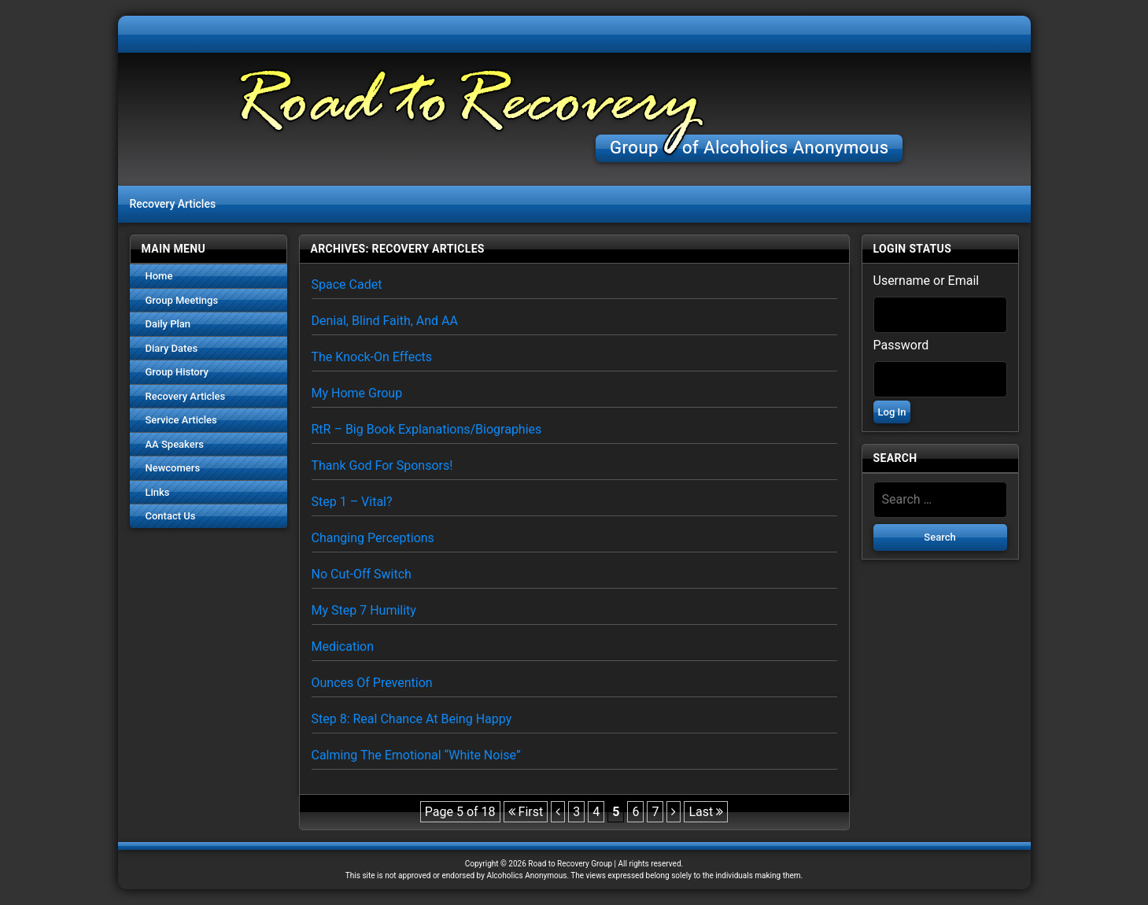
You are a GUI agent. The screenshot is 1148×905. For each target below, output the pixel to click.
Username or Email (926, 280)
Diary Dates (172, 348)
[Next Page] (673, 811)
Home (159, 276)
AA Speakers (175, 444)
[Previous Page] (558, 811)
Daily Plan (168, 324)
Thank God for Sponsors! (382, 465)
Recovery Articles (186, 396)
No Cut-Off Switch (362, 574)
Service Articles (181, 420)
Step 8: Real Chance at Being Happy (412, 718)
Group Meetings (182, 300)
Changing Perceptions (373, 537)
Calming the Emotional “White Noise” (416, 755)
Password (901, 345)
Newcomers (173, 468)
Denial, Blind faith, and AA (385, 320)
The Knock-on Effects (372, 356)
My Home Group (357, 393)
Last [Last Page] (705, 811)
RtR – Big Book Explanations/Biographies (427, 429)
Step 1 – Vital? (352, 501)
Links (158, 492)
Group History (177, 372)
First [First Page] (526, 811)
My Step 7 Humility (364, 610)
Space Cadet (347, 284)
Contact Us (171, 516)
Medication (343, 646)
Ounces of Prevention (372, 682)
